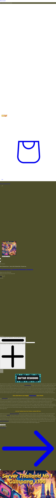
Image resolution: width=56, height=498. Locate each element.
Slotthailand (32, 395)
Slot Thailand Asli (28, 385)
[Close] (0, 469)
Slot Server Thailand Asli (14, 413)
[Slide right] (0, 261)
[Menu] (28, 65)
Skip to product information (5, 183)
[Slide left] (0, 258)
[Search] (28, 121)
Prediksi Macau (5, 398)
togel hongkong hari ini (4, 421)
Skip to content (3, 0)
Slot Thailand (2, 424)
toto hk (8, 415)
